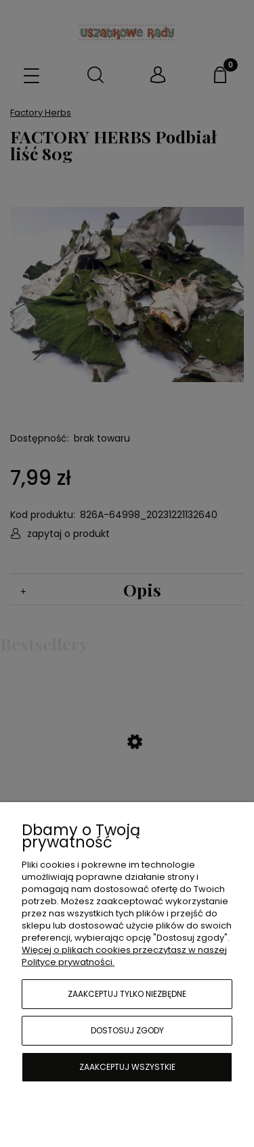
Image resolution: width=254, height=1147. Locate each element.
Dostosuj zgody (127, 1030)
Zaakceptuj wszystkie (127, 1067)
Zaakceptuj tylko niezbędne (127, 994)
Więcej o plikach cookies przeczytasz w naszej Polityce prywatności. (124, 955)
